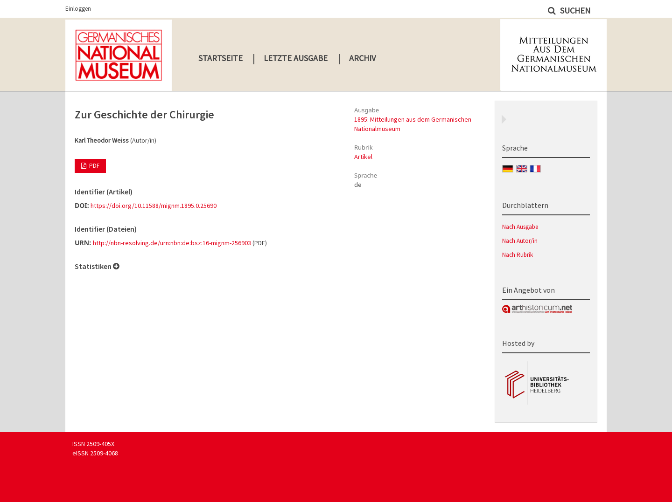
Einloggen (78, 9)
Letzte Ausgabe (296, 58)
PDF (93, 166)
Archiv (362, 58)
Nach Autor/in (520, 241)
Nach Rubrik (517, 255)
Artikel (363, 156)
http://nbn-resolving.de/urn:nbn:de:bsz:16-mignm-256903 (172, 243)
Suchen (574, 10)
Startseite (220, 58)
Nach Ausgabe (520, 227)
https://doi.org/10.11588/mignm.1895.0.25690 (154, 205)
